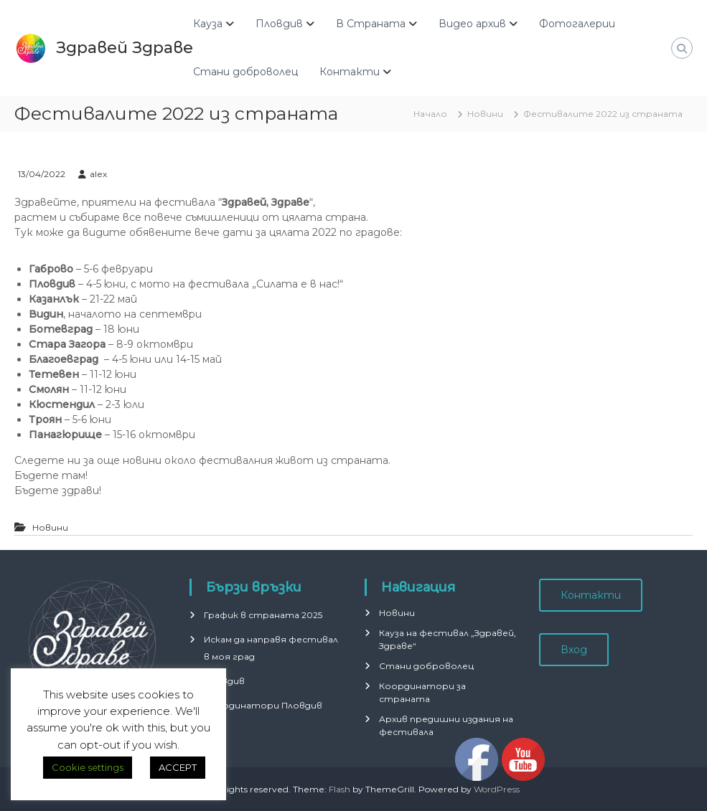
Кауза (208, 23)
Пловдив (279, 23)
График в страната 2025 (263, 615)
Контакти (349, 71)
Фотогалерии (577, 23)
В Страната (371, 23)
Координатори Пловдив (263, 705)
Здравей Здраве (124, 47)
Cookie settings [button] (87, 767)
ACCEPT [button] (178, 767)
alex (98, 174)
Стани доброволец (245, 71)
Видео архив (472, 23)
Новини (485, 113)
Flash (339, 789)
